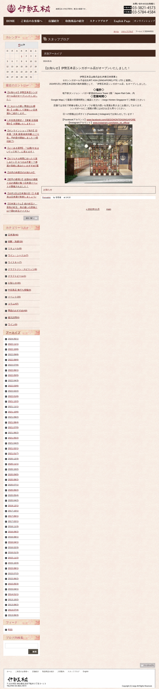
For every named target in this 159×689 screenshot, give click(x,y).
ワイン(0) (12, 324)
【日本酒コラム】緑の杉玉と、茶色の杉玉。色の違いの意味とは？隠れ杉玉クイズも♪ (22, 207)
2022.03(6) (13, 385)
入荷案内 (61, 671)
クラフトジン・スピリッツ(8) (22, 269)
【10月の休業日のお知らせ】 (21, 172)
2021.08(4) (13, 422)
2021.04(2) (13, 443)
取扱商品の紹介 (48, 671)
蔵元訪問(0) (13, 317)
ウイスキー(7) (15, 262)
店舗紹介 (35, 671)
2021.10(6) (13, 412)
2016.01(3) (13, 552)
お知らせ (47, 189)
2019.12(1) (13, 505)
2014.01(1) (13, 594)
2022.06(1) (13, 370)
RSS (10, 629)
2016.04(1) (13, 542)
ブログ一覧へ (31, 219)
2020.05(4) (13, 495)
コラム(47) (13, 304)
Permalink (46, 197)
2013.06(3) (13, 615)
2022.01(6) (13, 396)
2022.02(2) (13, 391)
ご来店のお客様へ (22, 671)
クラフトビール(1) (17, 276)
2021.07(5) (13, 427)
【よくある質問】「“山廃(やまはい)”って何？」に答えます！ (23, 150)
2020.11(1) (13, 464)
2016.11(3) (13, 526)
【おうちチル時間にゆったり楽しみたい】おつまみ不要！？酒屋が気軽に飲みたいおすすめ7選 (23, 162)
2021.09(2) (13, 417)
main (108, 209)
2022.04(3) (13, 380)
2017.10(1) (13, 511)
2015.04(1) (13, 589)
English (85, 671)
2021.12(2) (13, 401)
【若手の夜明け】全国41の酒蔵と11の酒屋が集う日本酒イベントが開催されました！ (22, 183)
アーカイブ (13, 332)
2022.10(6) (13, 349)
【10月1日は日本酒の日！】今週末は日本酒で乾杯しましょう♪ (23, 195)
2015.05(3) (13, 584)
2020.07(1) (13, 484)
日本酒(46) (13, 234)
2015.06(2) (13, 578)
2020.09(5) (13, 474)
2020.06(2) (13, 490)
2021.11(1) (13, 406)
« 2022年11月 (92, 209)
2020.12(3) (13, 458)
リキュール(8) (15, 248)
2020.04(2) (13, 500)
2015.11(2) (13, 557)
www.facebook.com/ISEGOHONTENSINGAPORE (111, 119)
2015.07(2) (13, 573)
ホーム (116, 31)
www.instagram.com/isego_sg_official (111, 122)
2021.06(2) (13, 432)
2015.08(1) (13, 568)
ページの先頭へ (147, 666)
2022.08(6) (13, 359)
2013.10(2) (13, 599)
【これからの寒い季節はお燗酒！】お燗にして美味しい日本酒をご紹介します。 (22, 110)
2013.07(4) (13, 610)
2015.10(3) (13, 563)
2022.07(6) (13, 365)
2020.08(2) (13, 479)
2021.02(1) (13, 448)
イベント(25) (14, 297)
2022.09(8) (13, 354)
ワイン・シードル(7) (18, 255)
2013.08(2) (13, 604)
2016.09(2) (13, 531)
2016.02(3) (13, 547)
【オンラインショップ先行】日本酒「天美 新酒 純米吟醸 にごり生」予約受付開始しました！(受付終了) (23, 135)
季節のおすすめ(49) (17, 310)
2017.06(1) (13, 516)
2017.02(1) (13, 521)
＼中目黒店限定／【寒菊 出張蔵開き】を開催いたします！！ (22, 122)
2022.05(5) (13, 375)
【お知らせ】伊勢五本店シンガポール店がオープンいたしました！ (22, 96)
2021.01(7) (13, 453)
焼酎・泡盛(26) (15, 241)
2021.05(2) (13, 438)
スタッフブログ (127, 31)
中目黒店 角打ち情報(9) (19, 290)
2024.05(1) (13, 339)
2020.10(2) (13, 469)
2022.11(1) (13, 344)
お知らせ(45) (14, 283)
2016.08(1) (13, 537)
